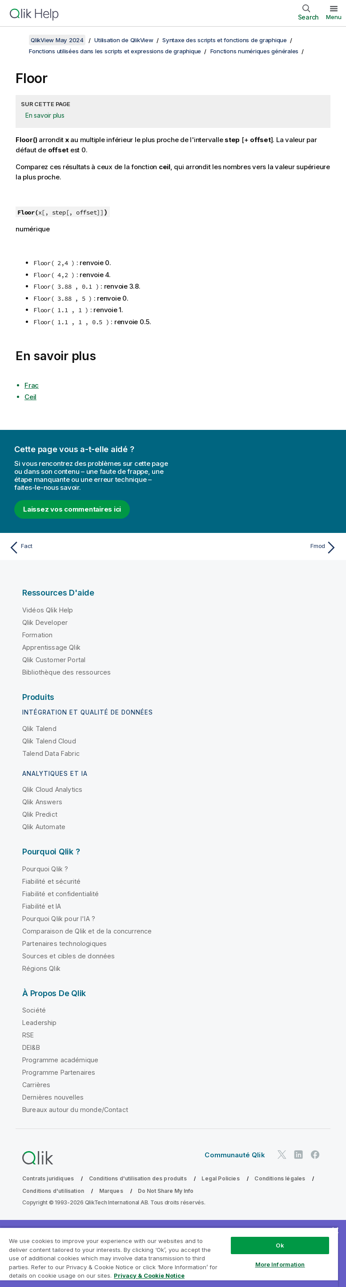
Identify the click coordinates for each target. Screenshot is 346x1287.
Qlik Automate (43, 826)
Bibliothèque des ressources (66, 672)
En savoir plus (44, 115)
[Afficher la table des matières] (17, 40)
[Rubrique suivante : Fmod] (257, 547)
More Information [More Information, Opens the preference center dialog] (280, 1264)
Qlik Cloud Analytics (52, 789)
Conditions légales (279, 1178)
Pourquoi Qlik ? (45, 869)
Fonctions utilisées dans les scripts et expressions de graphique (115, 51)
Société (34, 1010)
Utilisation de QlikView (123, 40)
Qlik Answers (42, 802)
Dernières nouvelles (53, 1097)
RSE (28, 1035)
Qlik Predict (39, 814)
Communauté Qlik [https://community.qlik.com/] (235, 1155)
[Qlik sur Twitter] (282, 1155)
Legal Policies (220, 1178)
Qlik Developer (45, 622)
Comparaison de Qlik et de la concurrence (87, 931)
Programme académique (60, 1060)
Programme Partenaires (58, 1072)
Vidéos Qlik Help (47, 610)
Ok (280, 1245)
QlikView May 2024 (57, 40)
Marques (111, 1191)
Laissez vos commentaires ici (72, 509)
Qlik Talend (39, 728)
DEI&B (31, 1047)
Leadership (39, 1022)
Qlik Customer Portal (53, 659)
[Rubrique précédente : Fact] (88, 547)
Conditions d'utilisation (53, 1191)
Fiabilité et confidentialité (60, 894)
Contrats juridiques (48, 1178)
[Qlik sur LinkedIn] (298, 1155)
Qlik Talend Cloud (49, 741)
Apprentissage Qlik (51, 647)
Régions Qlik (41, 968)
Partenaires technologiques (64, 943)
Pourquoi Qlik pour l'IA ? (58, 918)
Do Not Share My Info (165, 1191)
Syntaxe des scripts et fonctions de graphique (224, 40)
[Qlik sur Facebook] (315, 1155)
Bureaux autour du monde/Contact (75, 1109)
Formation (37, 635)
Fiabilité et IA (41, 906)
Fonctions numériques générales (254, 51)
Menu (334, 16)
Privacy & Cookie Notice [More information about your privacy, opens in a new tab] (149, 1275)
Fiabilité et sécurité (51, 881)
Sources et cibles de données (68, 956)
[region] (169, 1257)
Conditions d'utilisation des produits (138, 1178)
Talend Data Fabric (51, 753)
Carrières (36, 1084)
